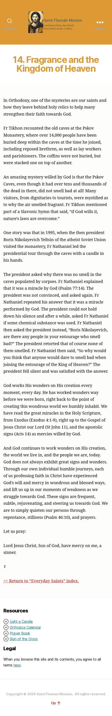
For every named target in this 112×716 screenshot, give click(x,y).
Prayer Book (20, 633)
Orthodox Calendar (25, 627)
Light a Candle (21, 621)
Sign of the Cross (24, 639)
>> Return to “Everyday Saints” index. (41, 580)
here (17, 665)
